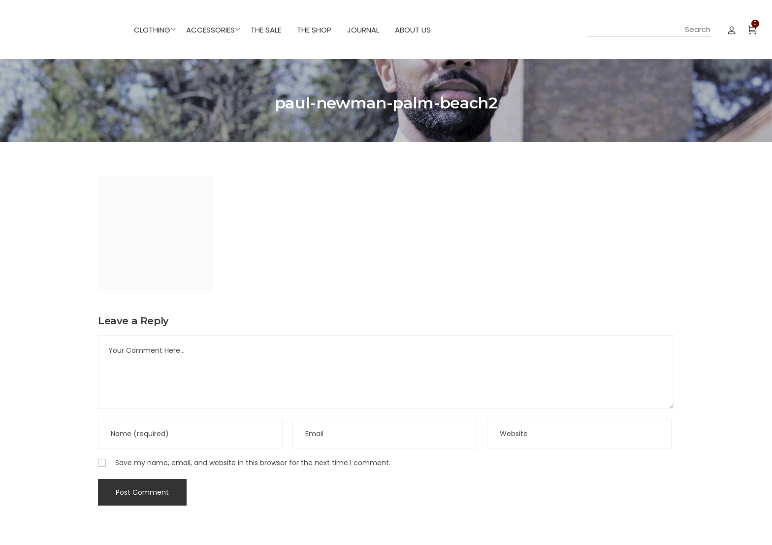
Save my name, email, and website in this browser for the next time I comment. (252, 463)
